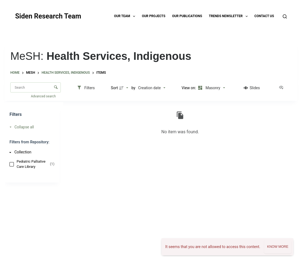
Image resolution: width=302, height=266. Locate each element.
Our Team (125, 16)
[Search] (285, 16)
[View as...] (282, 88)
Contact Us (264, 16)
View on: (189, 88)
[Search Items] (35, 87)
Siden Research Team (48, 16)
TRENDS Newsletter (229, 16)
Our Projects (153, 16)
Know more (277, 247)
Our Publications (187, 16)
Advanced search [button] (44, 96)
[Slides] (252, 88)
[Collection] (30, 152)
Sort (114, 88)
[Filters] (86, 88)
